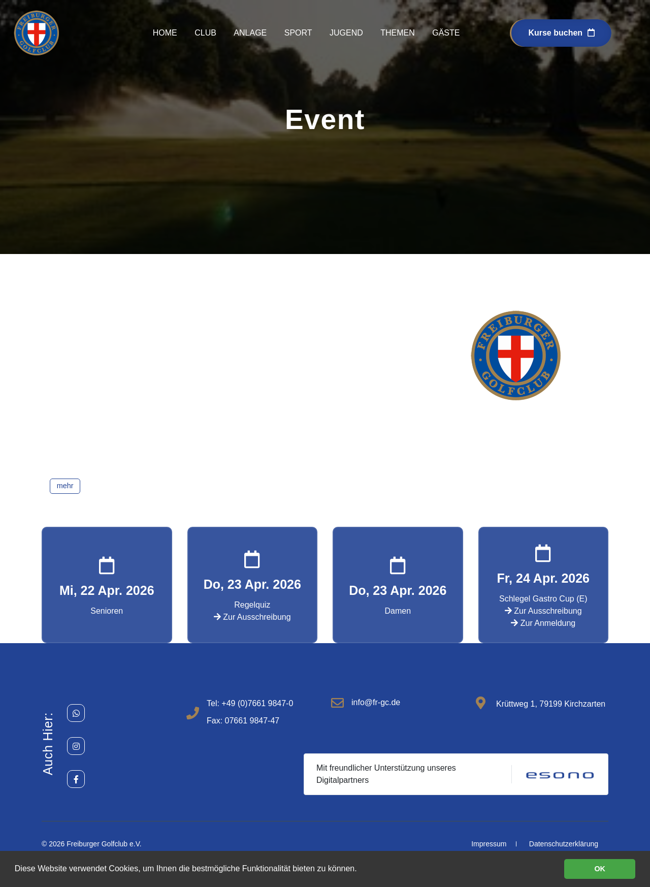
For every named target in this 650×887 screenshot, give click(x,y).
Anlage (250, 32)
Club (205, 32)
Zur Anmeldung (543, 623)
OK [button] (599, 869)
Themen (397, 32)
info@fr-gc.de (375, 702)
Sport (298, 32)
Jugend (346, 32)
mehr (65, 486)
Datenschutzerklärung (563, 844)
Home (165, 32)
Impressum (488, 844)
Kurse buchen (561, 32)
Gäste (446, 32)
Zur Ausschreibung (252, 617)
